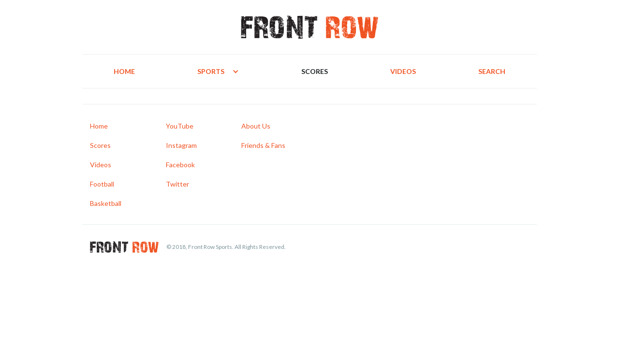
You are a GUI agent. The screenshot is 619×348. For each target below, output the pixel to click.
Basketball (105, 203)
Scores (314, 71)
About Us (255, 126)
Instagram (181, 145)
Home (124, 71)
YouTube (179, 126)
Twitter (177, 184)
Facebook (180, 164)
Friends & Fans (263, 145)
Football (102, 184)
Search (491, 71)
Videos (403, 71)
